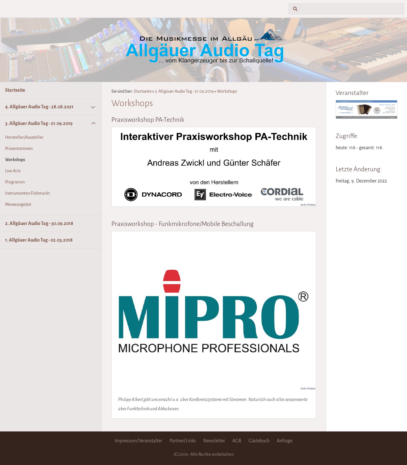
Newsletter (214, 440)
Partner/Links (183, 440)
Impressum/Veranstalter (138, 440)
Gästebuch (259, 440)
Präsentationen (19, 148)
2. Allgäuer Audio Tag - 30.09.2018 (39, 223)
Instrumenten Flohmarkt (27, 193)
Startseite (15, 90)
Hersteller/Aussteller (24, 137)
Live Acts (12, 170)
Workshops (15, 159)
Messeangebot (18, 204)
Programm (15, 182)
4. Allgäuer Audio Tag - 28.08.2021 (39, 106)
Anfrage (284, 440)
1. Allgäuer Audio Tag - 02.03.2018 (39, 240)
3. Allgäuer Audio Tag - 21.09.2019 (39, 123)
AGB (236, 440)
